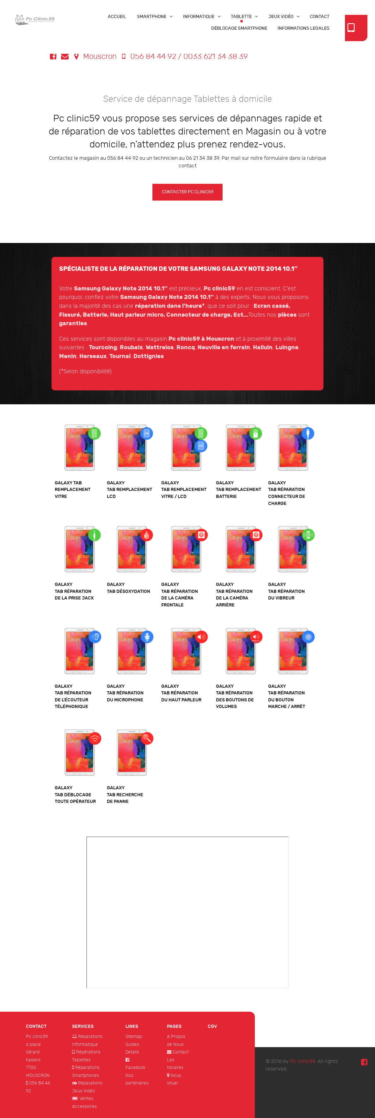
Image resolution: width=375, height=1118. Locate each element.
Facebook (135, 1067)
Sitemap (134, 1036)
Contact (181, 1052)
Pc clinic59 (37, 1036)
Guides (132, 1044)
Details (132, 1052)
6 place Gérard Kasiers (33, 1052)
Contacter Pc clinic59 (187, 192)
